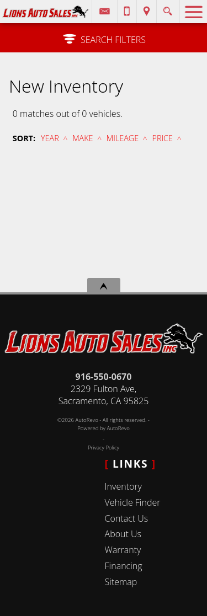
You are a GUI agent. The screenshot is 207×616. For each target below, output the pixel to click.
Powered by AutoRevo (103, 428)
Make (82, 138)
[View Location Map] (146, 11)
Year (50, 138)
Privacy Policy (103, 447)
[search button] (167, 8)
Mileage (123, 138)
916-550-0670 (104, 377)
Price (162, 138)
